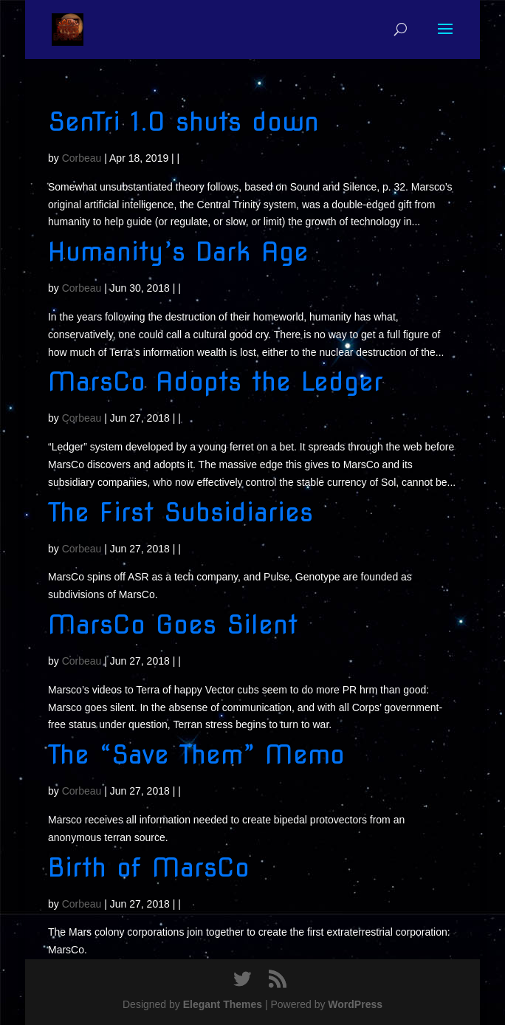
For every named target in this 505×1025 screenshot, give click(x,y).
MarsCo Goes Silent (173, 624)
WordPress (355, 1004)
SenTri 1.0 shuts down (183, 121)
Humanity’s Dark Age (178, 251)
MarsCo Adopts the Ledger (215, 381)
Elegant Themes (222, 1004)
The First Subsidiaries (180, 512)
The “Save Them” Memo (196, 754)
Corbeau (82, 158)
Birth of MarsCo (149, 867)
